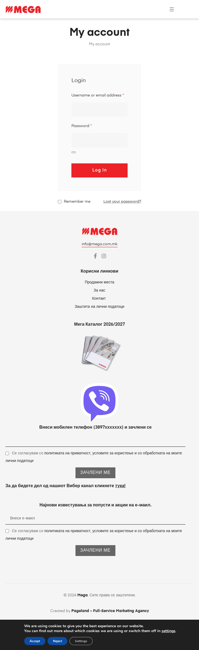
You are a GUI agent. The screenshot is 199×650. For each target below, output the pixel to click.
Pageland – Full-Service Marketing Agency (110, 611)
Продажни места (99, 282)
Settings (81, 641)
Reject (57, 641)
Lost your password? (122, 201)
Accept (35, 641)
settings (168, 631)
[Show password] (73, 152)
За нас (99, 290)
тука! (120, 486)
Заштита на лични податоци (99, 307)
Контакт (99, 298)
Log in (99, 170)
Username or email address (97, 95)
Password (81, 126)
